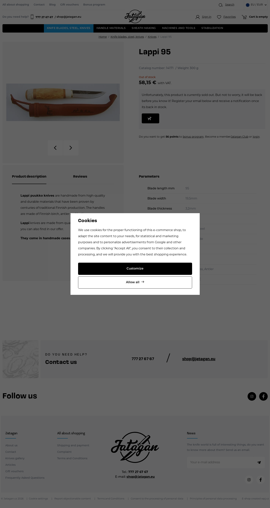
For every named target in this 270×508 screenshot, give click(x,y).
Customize (135, 268)
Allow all (132, 282)
